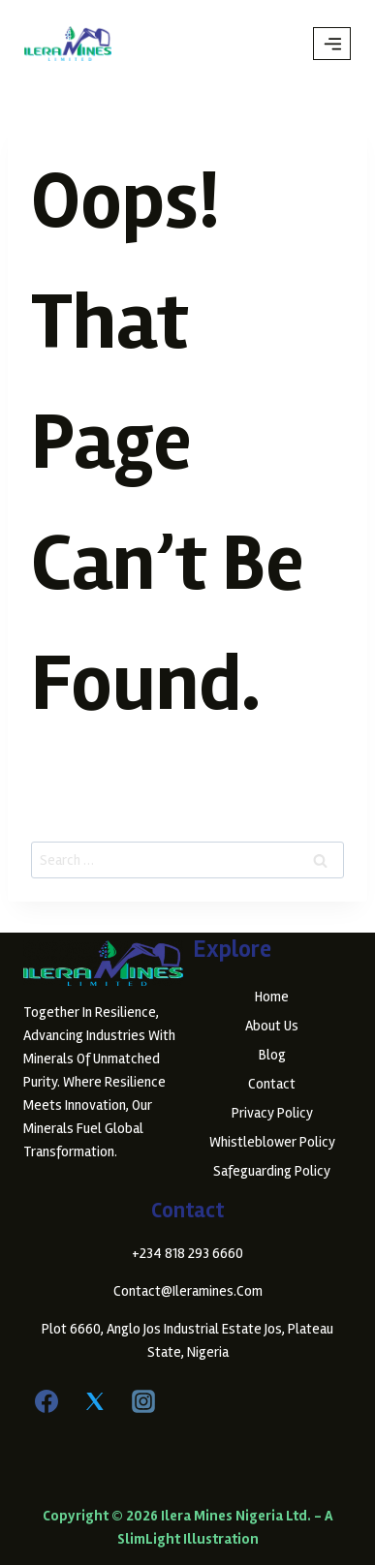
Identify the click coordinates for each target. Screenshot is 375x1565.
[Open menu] (332, 43)
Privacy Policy (272, 1112)
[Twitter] (95, 1401)
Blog (272, 1054)
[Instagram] (143, 1401)
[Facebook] (46, 1401)
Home (272, 996)
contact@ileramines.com (188, 1291)
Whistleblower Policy (272, 1142)
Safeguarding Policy (271, 1171)
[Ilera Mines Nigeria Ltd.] (67, 43)
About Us (271, 1025)
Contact (272, 1083)
